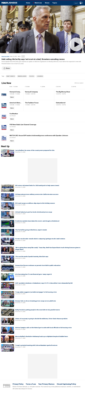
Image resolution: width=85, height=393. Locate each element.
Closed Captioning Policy (66, 384)
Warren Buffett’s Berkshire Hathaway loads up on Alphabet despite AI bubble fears (41, 336)
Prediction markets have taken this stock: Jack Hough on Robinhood (37, 221)
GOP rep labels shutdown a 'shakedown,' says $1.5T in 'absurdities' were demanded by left (44, 283)
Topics (54, 3)
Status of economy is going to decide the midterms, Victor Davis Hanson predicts (41, 318)
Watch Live (38, 3)
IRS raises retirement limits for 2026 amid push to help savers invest (37, 185)
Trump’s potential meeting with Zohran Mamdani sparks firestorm (36, 345)
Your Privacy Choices (46, 384)
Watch (12, 97)
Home (28, 3)
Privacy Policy (18, 384)
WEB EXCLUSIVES (22, 76)
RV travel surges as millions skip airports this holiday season (35, 203)
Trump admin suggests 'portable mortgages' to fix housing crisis (36, 292)
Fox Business (9, 3)
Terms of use (31, 384)
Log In (76, 3)
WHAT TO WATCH (11, 76)
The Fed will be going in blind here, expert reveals (31, 230)
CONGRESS (40, 76)
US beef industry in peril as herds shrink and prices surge (33, 212)
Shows (47, 3)
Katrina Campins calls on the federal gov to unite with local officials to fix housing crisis (43, 327)
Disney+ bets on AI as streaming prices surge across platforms (35, 301)
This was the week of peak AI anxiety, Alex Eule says (31, 256)
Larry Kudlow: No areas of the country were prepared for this (34, 150)
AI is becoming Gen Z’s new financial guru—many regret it (33, 274)
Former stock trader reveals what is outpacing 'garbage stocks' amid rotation (40, 238)
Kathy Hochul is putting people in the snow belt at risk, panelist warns (37, 310)
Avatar (80, 3)
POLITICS (31, 76)
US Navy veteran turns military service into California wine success (36, 194)
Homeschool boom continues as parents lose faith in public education (38, 265)
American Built (5, 56)
